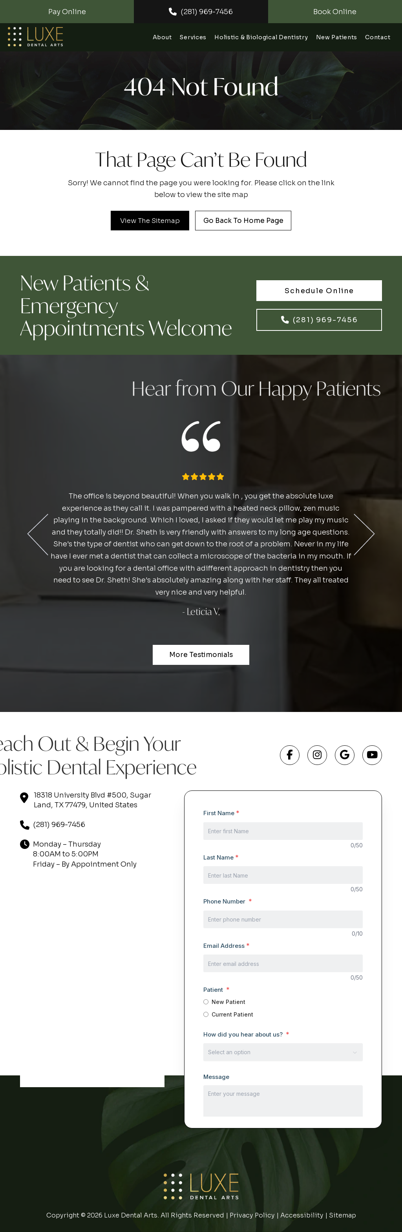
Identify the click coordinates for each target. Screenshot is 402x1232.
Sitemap (342, 1215)
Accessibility (301, 1215)
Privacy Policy (252, 1215)
